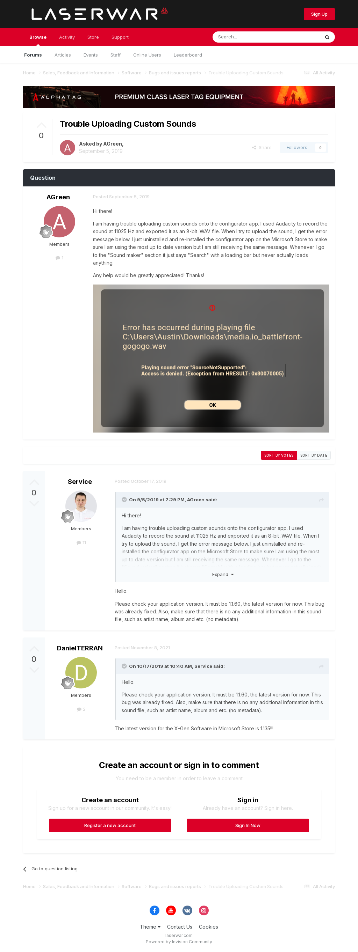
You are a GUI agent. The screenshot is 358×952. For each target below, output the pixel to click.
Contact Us (179, 927)
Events (91, 55)
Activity (67, 37)
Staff (115, 55)
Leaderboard (188, 55)
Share (262, 147)
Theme (150, 927)
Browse (37, 40)
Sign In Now (247, 825)
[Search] (248, 37)
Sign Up (319, 14)
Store (93, 37)
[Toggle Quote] (125, 499)
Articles (63, 55)
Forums (33, 55)
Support (120, 37)
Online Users (147, 55)
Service (80, 481)
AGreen (112, 144)
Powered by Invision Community (179, 941)
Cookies (208, 927)
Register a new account (110, 825)
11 (81, 542)
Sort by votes (278, 455)
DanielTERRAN (80, 648)
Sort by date (313, 455)
